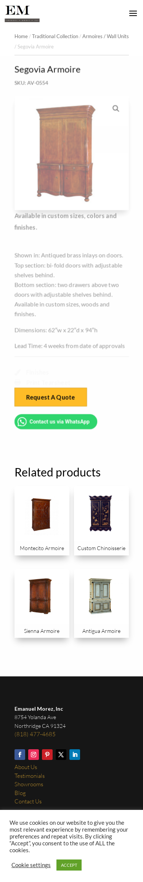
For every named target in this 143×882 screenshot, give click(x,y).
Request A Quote (50, 397)
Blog (20, 793)
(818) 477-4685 (35, 734)
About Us (25, 767)
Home (21, 36)
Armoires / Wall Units (105, 36)
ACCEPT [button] (69, 865)
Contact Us (28, 801)
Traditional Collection (55, 36)
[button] (116, 108)
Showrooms (28, 784)
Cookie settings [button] (31, 865)
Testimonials (29, 775)
